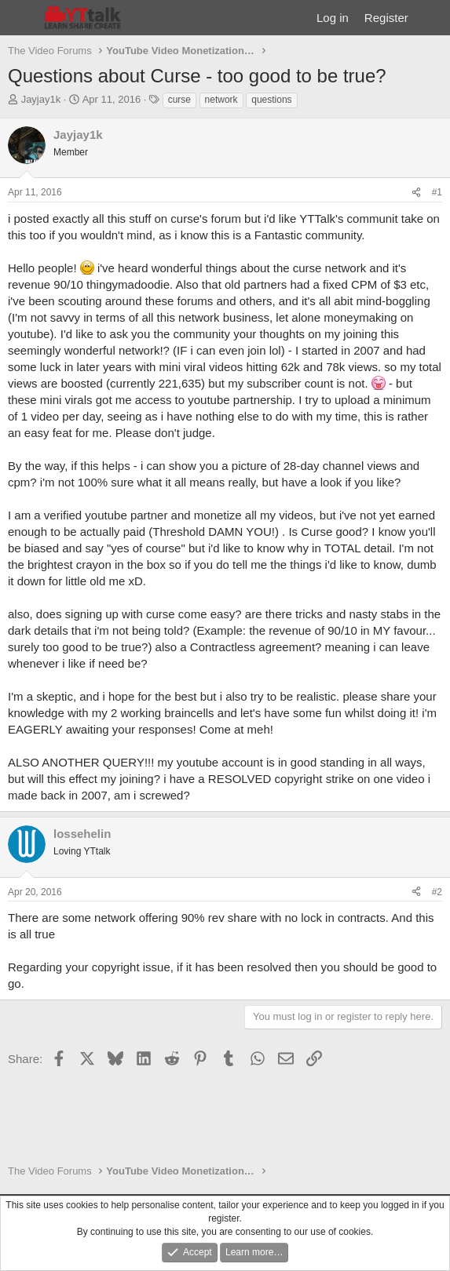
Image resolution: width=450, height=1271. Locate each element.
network (221, 99)
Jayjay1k (41, 99)
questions (271, 99)
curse (179, 99)
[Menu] (21, 18)
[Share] (416, 193)
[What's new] (431, 17)
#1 (437, 192)
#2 (437, 892)
